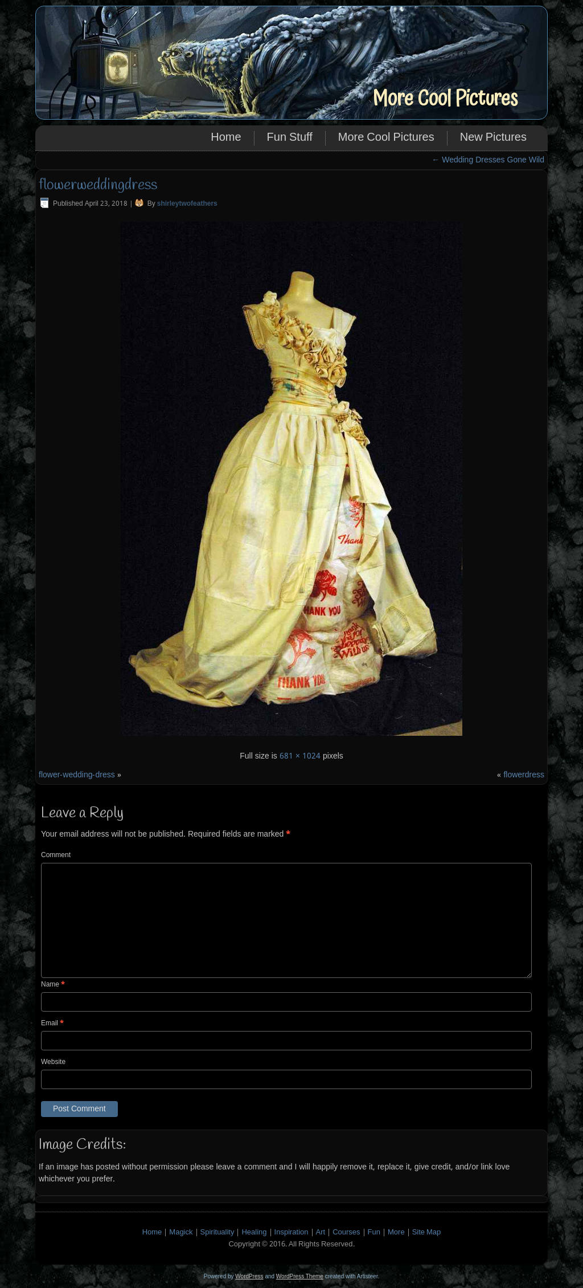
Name (53, 985)
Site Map (426, 1232)
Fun (374, 1232)
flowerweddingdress (98, 185)
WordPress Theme (299, 1276)
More (396, 1232)
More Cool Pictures (445, 99)
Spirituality (217, 1232)
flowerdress (523, 775)
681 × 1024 (300, 756)
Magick (180, 1232)
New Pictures (493, 138)
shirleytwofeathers (187, 204)
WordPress (249, 1276)
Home (226, 138)
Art (321, 1232)
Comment (56, 855)
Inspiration (291, 1232)
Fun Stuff (290, 138)
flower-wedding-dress (77, 775)
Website (53, 1062)
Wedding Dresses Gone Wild (488, 160)
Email (52, 1023)
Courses (346, 1232)
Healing (253, 1232)
